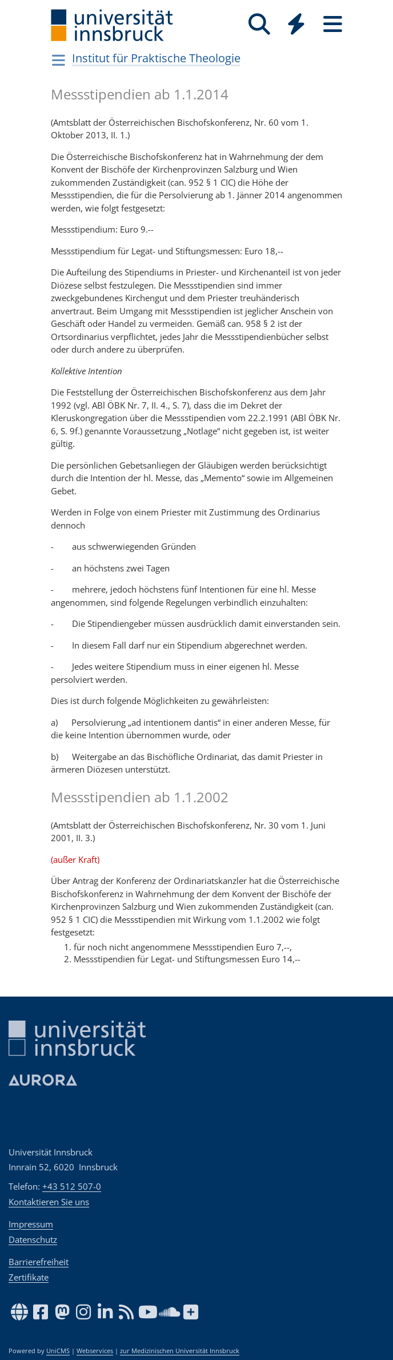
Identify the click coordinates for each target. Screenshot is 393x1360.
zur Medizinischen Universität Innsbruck (179, 1351)
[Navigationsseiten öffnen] (59, 60)
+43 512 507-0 (71, 1186)
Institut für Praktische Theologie (156, 58)
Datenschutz (33, 1239)
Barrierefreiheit (39, 1261)
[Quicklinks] (296, 24)
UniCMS (58, 1351)
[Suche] (259, 24)
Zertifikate (29, 1277)
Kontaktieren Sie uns (49, 1201)
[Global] (296, 25)
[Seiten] (332, 24)
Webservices (95, 1351)
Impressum (31, 1224)
